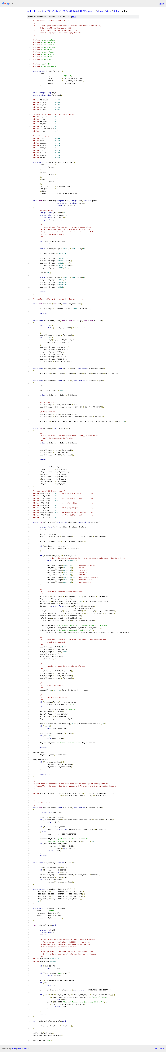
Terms (26, 1048)
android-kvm (33, 11)
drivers (100, 11)
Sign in (161, 4)
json (162, 1048)
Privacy (20, 1048)
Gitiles (14, 1048)
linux (44, 11)
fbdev (116, 11)
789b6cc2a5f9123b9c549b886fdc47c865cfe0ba (70, 11)
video (108, 11)
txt (156, 1048)
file (74, 17)
